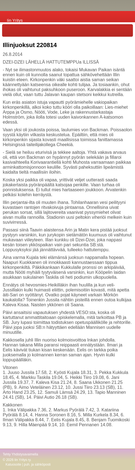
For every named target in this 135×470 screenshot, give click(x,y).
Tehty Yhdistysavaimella (20, 454)
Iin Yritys (15, 20)
